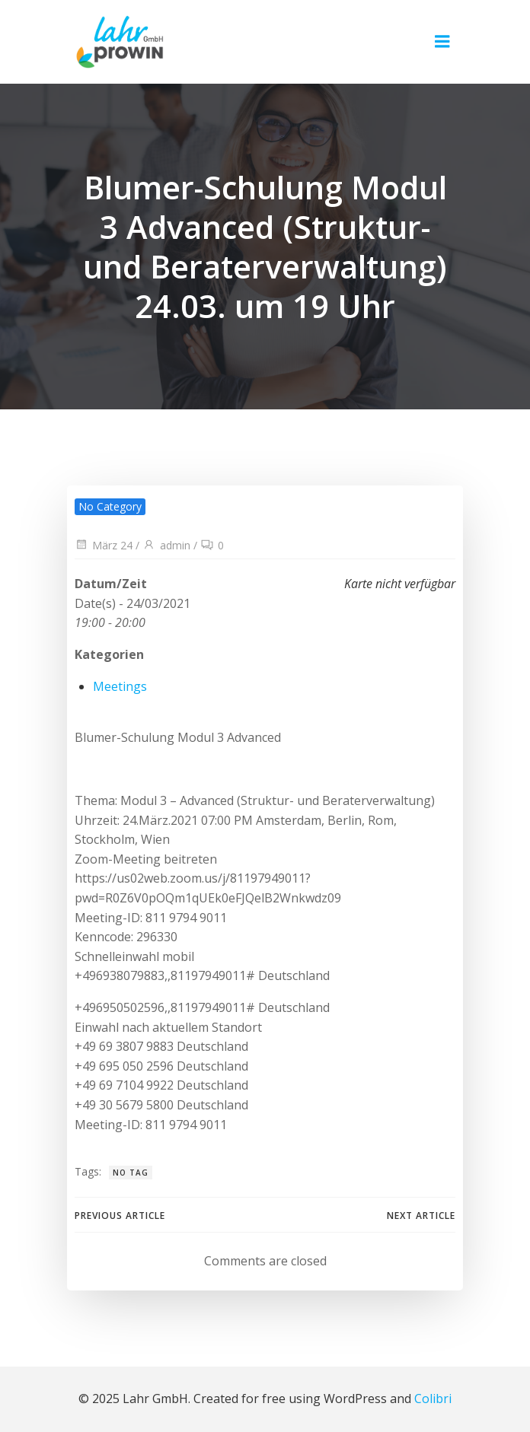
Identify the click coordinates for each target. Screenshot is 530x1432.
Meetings (120, 686)
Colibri (433, 1398)
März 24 (103, 545)
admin (166, 545)
